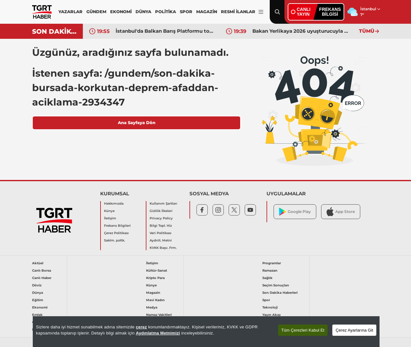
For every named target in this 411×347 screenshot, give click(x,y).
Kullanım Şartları (163, 203)
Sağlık (267, 278)
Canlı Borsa (41, 270)
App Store (341, 211)
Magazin (153, 293)
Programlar (271, 263)
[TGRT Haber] (42, 12)
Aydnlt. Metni (161, 240)
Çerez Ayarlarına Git (354, 330)
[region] (206, 331)
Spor (266, 300)
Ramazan (269, 270)
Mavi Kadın (155, 300)
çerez (141, 327)
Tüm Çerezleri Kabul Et (302, 330)
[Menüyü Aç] (260, 12)
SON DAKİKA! (55, 31)
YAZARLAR (70, 11)
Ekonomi (40, 307)
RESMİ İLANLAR (238, 11)
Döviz (36, 285)
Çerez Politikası (116, 233)
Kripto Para (155, 278)
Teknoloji (270, 307)
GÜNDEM (96, 11)
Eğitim (37, 300)
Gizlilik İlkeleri (161, 211)
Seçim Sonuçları (275, 285)
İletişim (110, 218)
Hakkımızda (114, 203)
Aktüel (37, 263)
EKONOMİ (121, 11)
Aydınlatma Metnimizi (158, 333)
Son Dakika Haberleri (280, 293)
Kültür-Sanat (156, 270)
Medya (151, 307)
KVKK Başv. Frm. (163, 248)
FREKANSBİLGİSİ (330, 12)
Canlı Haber (41, 278)
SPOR (186, 11)
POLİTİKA (165, 11)
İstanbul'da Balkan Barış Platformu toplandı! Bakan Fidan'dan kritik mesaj (166, 31)
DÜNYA (143, 11)
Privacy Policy (161, 218)
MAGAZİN (206, 11)
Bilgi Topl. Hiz (161, 226)
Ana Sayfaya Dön (136, 122)
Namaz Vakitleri (159, 315)
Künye (109, 211)
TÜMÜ (369, 31)
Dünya (37, 293)
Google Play (295, 212)
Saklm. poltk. (114, 240)
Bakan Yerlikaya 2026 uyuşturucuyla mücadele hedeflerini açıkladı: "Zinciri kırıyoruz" (302, 31)
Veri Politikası (160, 233)
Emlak (37, 315)
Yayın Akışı (271, 315)
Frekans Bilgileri (117, 226)
